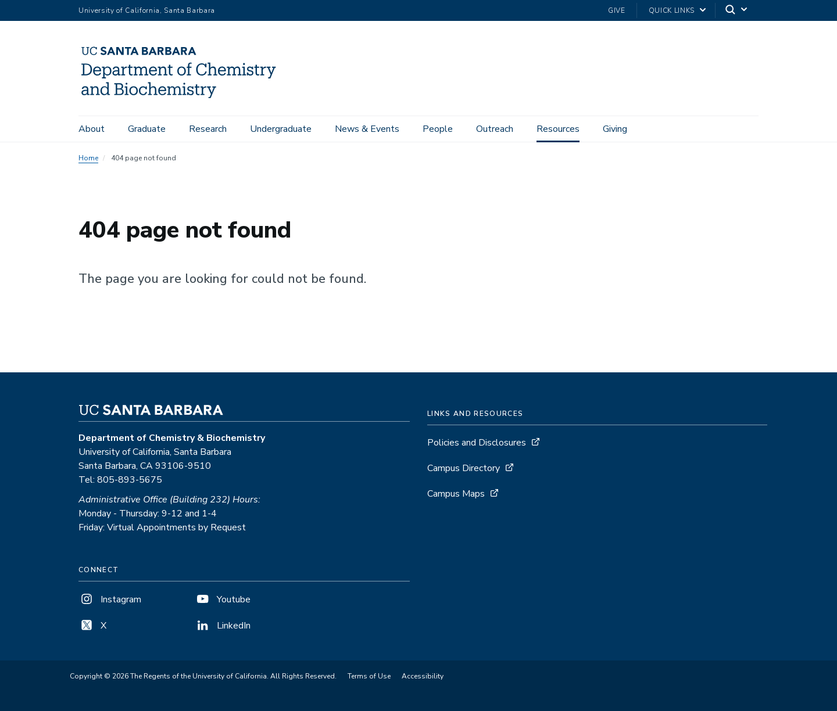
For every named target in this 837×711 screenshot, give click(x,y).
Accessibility (422, 676)
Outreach (494, 129)
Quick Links (672, 10)
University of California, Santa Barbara (146, 10)
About (91, 129)
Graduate (147, 129)
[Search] (737, 11)
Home (88, 158)
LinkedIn (223, 625)
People (438, 129)
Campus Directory (463, 468)
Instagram (109, 599)
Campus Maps (456, 493)
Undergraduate (281, 129)
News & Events (367, 129)
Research (208, 129)
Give (616, 10)
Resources (558, 129)
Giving (615, 129)
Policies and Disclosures (476, 442)
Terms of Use (369, 676)
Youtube (223, 599)
